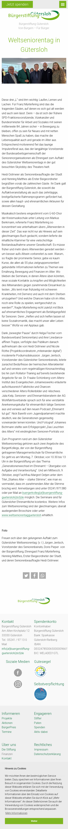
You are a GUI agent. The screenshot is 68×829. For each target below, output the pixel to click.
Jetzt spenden (17, 4)
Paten (37, 723)
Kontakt (6, 758)
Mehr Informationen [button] (16, 813)
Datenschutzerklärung (47, 754)
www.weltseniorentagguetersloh (21, 515)
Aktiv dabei (41, 732)
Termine (7, 732)
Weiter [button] (34, 821)
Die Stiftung (9, 749)
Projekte (7, 718)
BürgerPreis (9, 727)
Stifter (37, 718)
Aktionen (7, 723)
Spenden (39, 727)
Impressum (41, 749)
